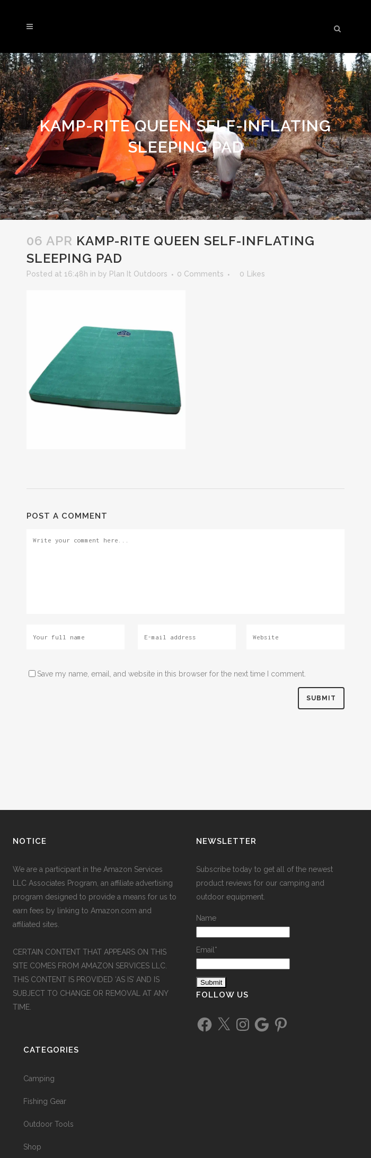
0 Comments (200, 274)
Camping (39, 1078)
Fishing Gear (44, 1101)
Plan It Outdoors (138, 274)
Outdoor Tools (48, 1124)
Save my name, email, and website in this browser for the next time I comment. (171, 674)
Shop (32, 1147)
